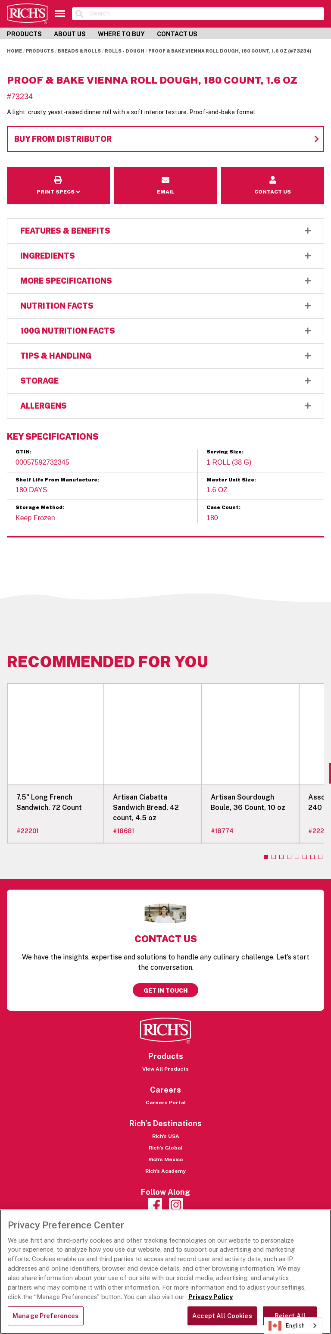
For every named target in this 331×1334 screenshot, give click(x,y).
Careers (165, 1089)
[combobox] (293, 1325)
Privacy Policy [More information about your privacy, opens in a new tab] (210, 1296)
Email (165, 173)
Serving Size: (225, 452)
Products (24, 34)
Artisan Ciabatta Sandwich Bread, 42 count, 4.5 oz (146, 807)
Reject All (290, 1315)
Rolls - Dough (124, 50)
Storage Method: (40, 507)
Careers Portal (166, 1103)
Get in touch (165, 990)
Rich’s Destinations (165, 1123)
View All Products (165, 1069)
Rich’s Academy (165, 1171)
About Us (70, 34)
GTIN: (23, 452)
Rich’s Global (165, 1148)
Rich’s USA (165, 1136)
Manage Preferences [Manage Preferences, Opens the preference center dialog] (45, 1315)
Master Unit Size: (231, 480)
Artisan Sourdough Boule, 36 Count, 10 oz (248, 802)
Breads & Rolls (79, 50)
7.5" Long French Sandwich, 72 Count (49, 802)
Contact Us (177, 34)
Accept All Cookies (222, 1315)
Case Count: (223, 507)
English (287, 1326)
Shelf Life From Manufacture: (57, 480)
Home (14, 50)
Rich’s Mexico (165, 1159)
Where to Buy (121, 34)
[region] (165, 1271)
